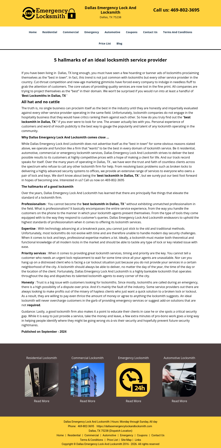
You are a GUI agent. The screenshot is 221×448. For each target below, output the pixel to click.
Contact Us (150, 32)
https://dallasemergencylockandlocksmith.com (124, 426)
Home (33, 32)
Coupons (131, 32)
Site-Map (126, 439)
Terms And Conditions (177, 32)
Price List (105, 43)
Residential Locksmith (41, 358)
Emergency (91, 32)
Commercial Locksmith (87, 358)
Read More (41, 401)
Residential (49, 32)
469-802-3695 (185, 10)
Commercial (71, 32)
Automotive (112, 32)
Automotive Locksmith (179, 358)
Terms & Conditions (91, 439)
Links (138, 439)
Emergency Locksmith (133, 358)
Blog (119, 43)
